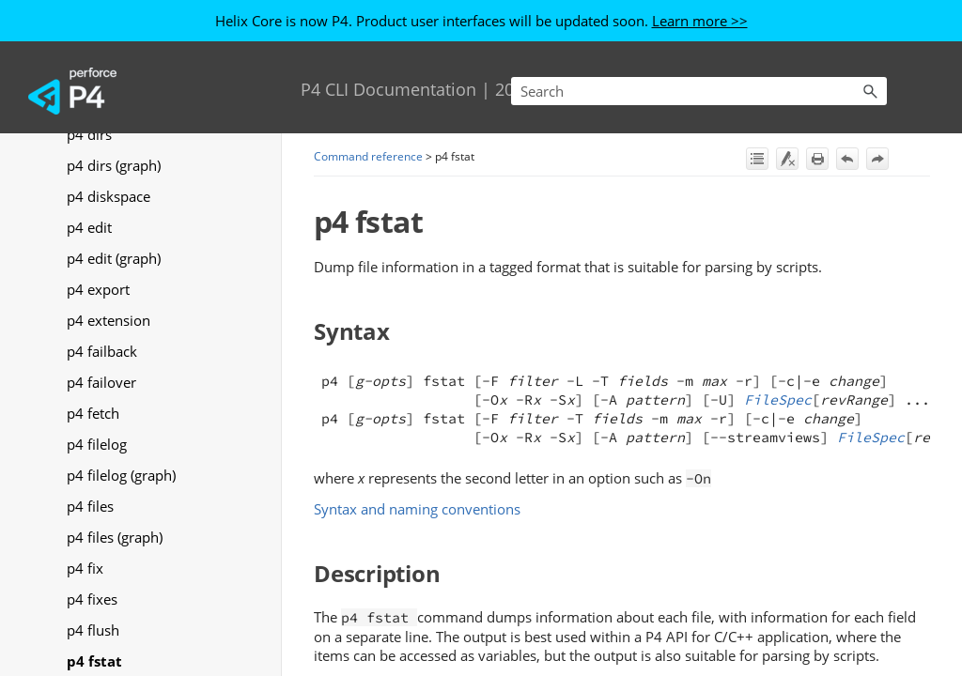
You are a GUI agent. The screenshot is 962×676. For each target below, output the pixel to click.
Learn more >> (700, 20)
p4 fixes (92, 599)
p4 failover (101, 382)
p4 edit (89, 227)
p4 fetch (93, 413)
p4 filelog (97, 444)
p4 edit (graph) (114, 258)
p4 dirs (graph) (114, 165)
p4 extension (108, 320)
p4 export (98, 289)
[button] (870, 91)
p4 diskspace (108, 196)
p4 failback (102, 351)
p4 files (90, 506)
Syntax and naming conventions (417, 508)
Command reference (368, 156)
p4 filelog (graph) (121, 475)
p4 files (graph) (115, 537)
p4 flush (93, 630)
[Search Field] (699, 91)
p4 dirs (89, 134)
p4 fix (85, 568)
